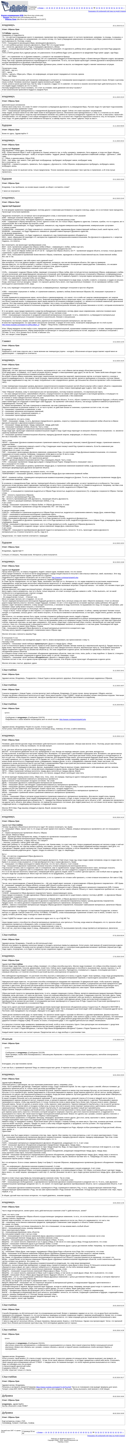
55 (99, 8)
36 (52, 8)
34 (47, 8)
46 (77, 8)
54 (97, 8)
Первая (40, 8)
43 (69, 8)
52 (92, 8)
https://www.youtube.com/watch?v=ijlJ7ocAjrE (53, 1387)
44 (72, 8)
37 (54, 8)
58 (107, 8)
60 (112, 8)
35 (49, 8)
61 (114, 8)
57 (104, 8)
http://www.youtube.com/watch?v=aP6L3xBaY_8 (20, 325)
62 (117, 8)
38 (57, 8)
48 (82, 8)
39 (59, 8)
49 (84, 8)
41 (64, 8)
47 (79, 8)
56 (102, 8)
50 (87, 8)
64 (122, 8)
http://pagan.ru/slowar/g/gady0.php (65, 578)
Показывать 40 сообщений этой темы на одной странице (107, 11)
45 (74, 8)
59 (109, 8)
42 (67, 8)
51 (89, 8)
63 (119, 8)
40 (62, 8)
